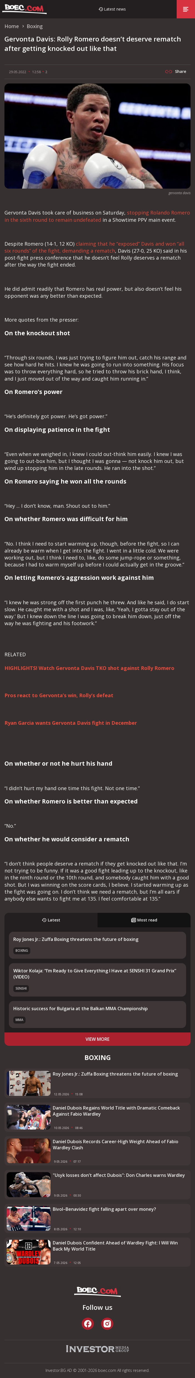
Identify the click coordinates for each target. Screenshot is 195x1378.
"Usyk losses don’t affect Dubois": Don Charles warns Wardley (119, 1175)
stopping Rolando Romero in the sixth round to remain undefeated (97, 216)
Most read (144, 920)
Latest (51, 920)
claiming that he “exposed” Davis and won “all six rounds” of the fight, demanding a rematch (94, 247)
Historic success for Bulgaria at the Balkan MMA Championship (80, 1008)
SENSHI (21, 988)
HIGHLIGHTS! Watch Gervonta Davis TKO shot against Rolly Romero (89, 668)
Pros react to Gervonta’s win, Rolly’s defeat (58, 695)
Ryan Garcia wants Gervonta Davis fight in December (70, 722)
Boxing (22, 950)
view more (97, 1039)
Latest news (115, 9)
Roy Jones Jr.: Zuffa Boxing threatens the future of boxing (75, 939)
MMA (19, 1019)
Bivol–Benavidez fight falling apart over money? (104, 1209)
